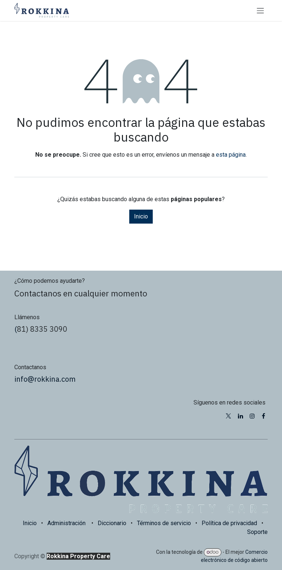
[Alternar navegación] (260, 10)
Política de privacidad (229, 523)
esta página (231, 154)
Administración (66, 523)
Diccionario (112, 523)
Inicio (141, 216)
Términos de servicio (164, 523)
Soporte (257, 531)
